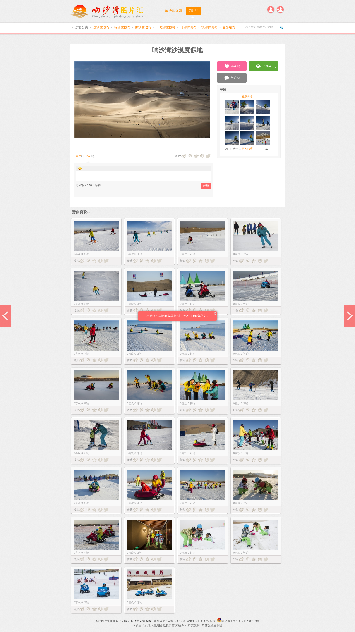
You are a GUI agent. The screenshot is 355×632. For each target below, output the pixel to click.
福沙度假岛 (122, 27)
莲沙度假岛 (101, 27)
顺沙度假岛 (143, 27)
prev (5, 316)
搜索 (282, 27)
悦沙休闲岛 (209, 27)
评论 (88, 156)
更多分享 (247, 96)
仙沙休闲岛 (188, 27)
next (349, 316)
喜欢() (232, 66)
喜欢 (78, 156)
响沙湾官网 (173, 11)
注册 (280, 9)
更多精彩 (229, 27)
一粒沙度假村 (166, 27)
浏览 (266, 66)
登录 (270, 9)
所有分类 (82, 27)
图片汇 (193, 11)
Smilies (80, 168)
